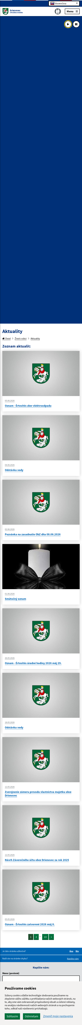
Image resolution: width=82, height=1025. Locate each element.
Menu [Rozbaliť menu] (72, 11)
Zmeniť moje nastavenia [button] (58, 1016)
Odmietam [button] (31, 1016)
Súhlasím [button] (12, 1016)
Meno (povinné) (10, 973)
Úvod (6, 338)
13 (45, 937)
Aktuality (35, 338)
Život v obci (21, 338)
